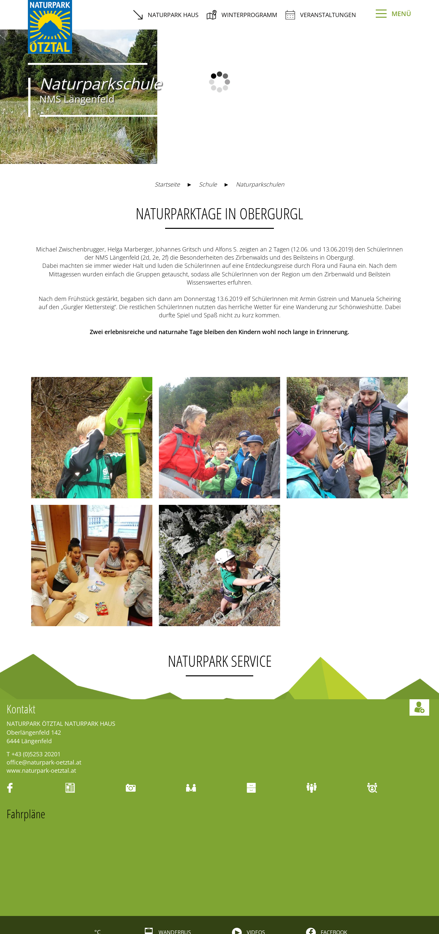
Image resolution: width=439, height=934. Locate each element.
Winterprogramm (242, 15)
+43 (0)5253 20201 (36, 680)
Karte (221, 908)
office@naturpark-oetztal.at (44, 688)
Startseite (167, 110)
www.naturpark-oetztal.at (41, 697)
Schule (208, 110)
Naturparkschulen (260, 110)
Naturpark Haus (166, 15)
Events (74, 908)
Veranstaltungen (320, 15)
